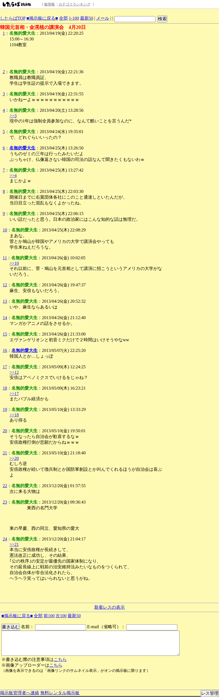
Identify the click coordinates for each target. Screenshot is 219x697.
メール (102, 18)
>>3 (13, 115)
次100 (61, 615)
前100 (49, 615)
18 (5, 388)
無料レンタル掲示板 (60, 692)
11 (5, 257)
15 (5, 334)
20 (5, 430)
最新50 (86, 18)
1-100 (74, 18)
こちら (60, 659)
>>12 (14, 372)
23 (5, 502)
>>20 (14, 458)
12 (5, 285)
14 (5, 317)
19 (5, 409)
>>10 (14, 263)
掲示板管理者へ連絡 (19, 692)
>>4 (13, 175)
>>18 (14, 415)
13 (5, 301)
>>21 (14, 544)
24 (5, 539)
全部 (63, 18)
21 (5, 453)
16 (5, 350)
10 (5, 230)
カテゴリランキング (74, 4)
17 (5, 366)
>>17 (14, 393)
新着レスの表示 (109, 607)
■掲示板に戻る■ (42, 18)
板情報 (49, 4)
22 (5, 485)
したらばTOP (12, 18)
